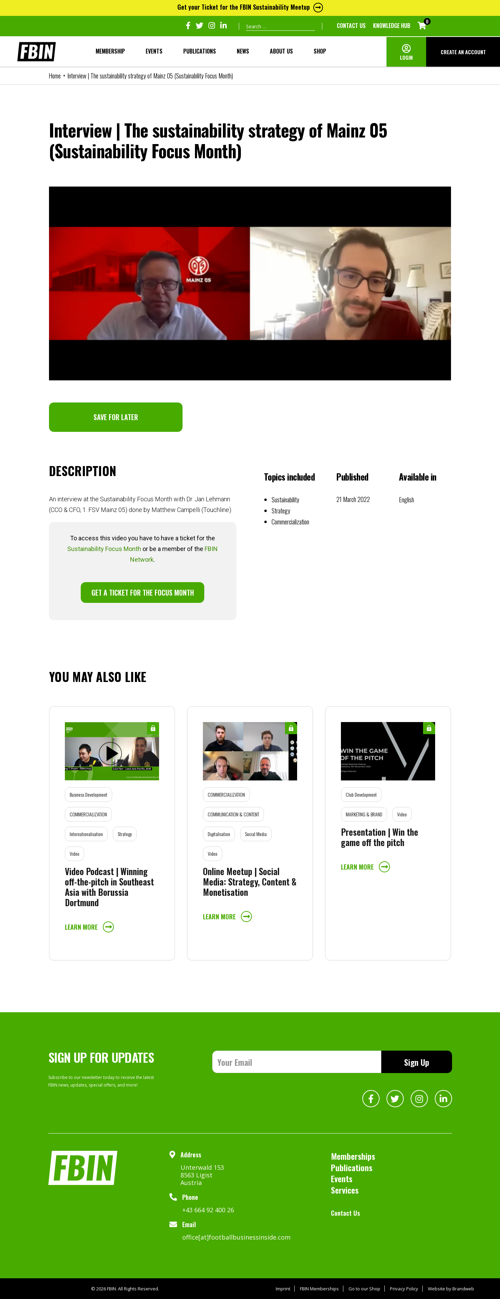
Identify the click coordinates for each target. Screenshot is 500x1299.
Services (345, 1190)
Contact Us (351, 25)
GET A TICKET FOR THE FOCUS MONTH (142, 592)
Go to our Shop (364, 1289)
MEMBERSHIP (110, 51)
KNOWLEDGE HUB (391, 25)
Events (154, 51)
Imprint (283, 1289)
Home (55, 75)
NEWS (243, 51)
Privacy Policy (404, 1289)
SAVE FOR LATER (116, 417)
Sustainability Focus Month (104, 548)
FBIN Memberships (319, 1289)
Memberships (353, 1156)
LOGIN (406, 57)
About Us (281, 51)
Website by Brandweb (451, 1289)
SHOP (320, 51)
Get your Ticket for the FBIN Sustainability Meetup (250, 6)
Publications (199, 51)
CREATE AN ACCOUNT (463, 52)
